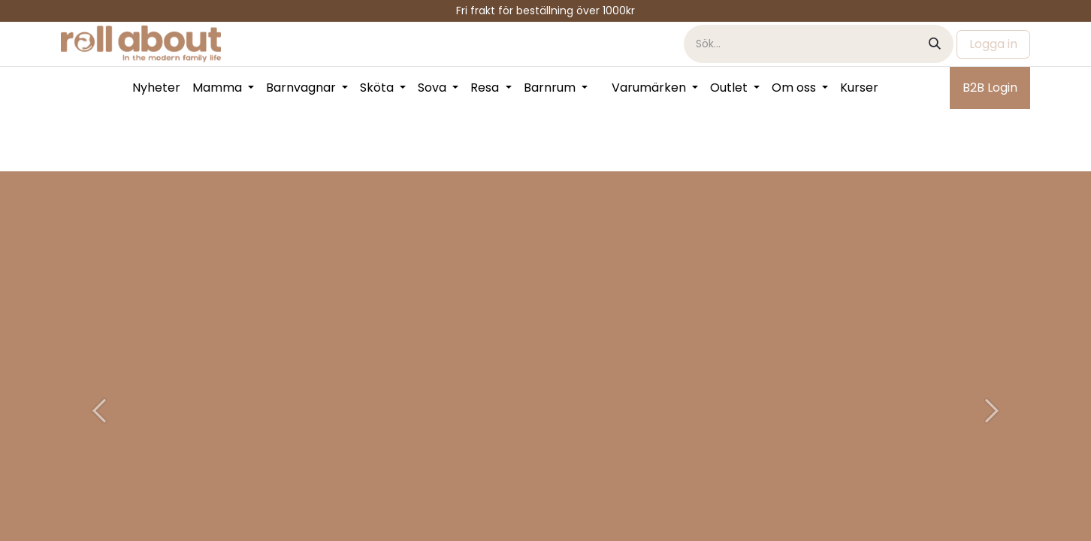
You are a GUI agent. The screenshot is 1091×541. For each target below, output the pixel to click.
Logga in (993, 44)
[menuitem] (156, 88)
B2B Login (990, 87)
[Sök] (934, 44)
